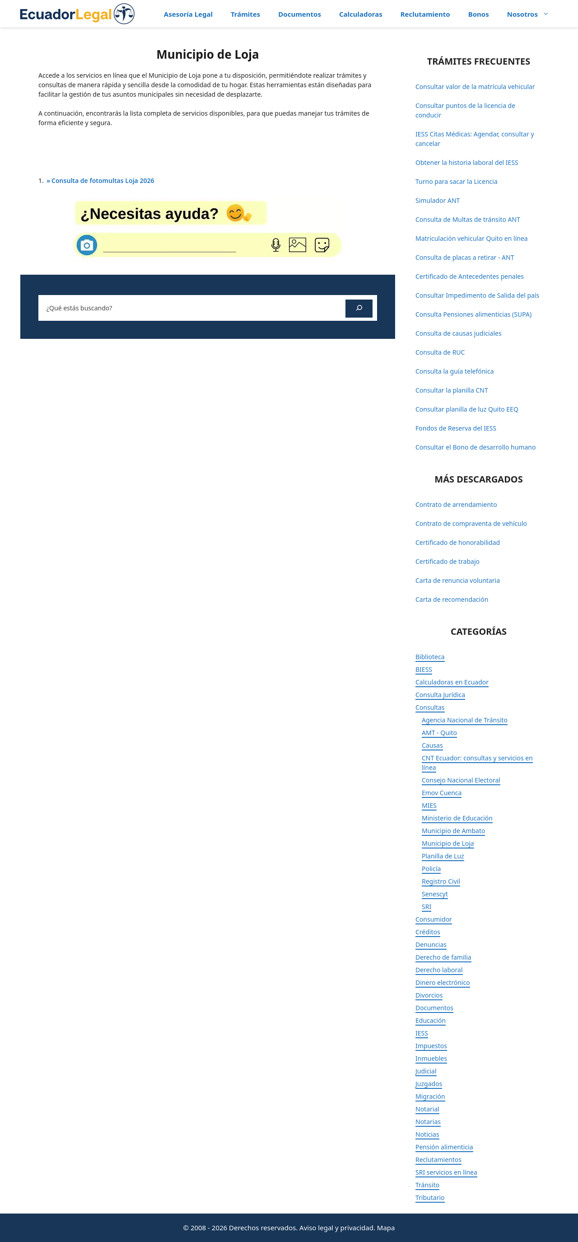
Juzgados (428, 1083)
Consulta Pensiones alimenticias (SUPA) (473, 314)
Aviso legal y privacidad (336, 1227)
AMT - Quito (439, 732)
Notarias (428, 1121)
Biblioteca (430, 656)
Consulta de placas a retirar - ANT (464, 257)
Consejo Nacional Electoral (461, 780)
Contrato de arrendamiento (456, 504)
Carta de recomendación (451, 599)
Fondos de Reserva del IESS (455, 428)
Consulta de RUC (440, 352)
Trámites (245, 14)
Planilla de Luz (443, 856)
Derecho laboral (439, 969)
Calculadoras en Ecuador (452, 682)
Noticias (427, 1134)
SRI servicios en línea (446, 1172)
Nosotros (532, 14)
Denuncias (431, 944)
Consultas (430, 707)
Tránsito (427, 1185)
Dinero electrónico (442, 982)
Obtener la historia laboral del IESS (466, 162)
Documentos (299, 14)
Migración (430, 1096)
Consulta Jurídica (440, 694)
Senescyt (435, 894)
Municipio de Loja (448, 843)
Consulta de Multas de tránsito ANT (467, 219)
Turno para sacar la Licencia (456, 181)
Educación (430, 1020)
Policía (431, 868)
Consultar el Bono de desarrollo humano (475, 447)
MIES (429, 805)
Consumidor (433, 919)
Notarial (427, 1109)
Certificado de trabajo (447, 561)
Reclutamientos (438, 1159)
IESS (421, 1033)
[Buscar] (359, 309)
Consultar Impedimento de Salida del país (477, 295)
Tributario (430, 1197)
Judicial (426, 1071)
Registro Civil (441, 881)
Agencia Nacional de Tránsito (465, 720)
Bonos (478, 14)
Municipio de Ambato (453, 830)
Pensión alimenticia (444, 1147)
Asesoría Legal (188, 14)
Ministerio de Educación (457, 818)
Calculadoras (360, 14)
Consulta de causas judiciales (458, 333)
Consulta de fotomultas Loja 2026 (102, 180)
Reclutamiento (425, 14)
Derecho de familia (443, 957)
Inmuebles (431, 1058)
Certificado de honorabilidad (457, 542)
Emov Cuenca (441, 792)
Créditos (427, 932)
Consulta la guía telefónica (454, 371)
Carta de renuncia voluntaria (457, 580)
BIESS (423, 669)
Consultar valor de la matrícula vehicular (475, 86)
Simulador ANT (437, 200)
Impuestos (431, 1045)
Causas (432, 745)
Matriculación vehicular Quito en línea (471, 238)
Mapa (386, 1227)
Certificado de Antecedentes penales (469, 276)
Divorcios (429, 995)
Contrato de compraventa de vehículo (471, 523)
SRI (426, 906)
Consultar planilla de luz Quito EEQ (466, 409)
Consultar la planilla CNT (451, 390)
